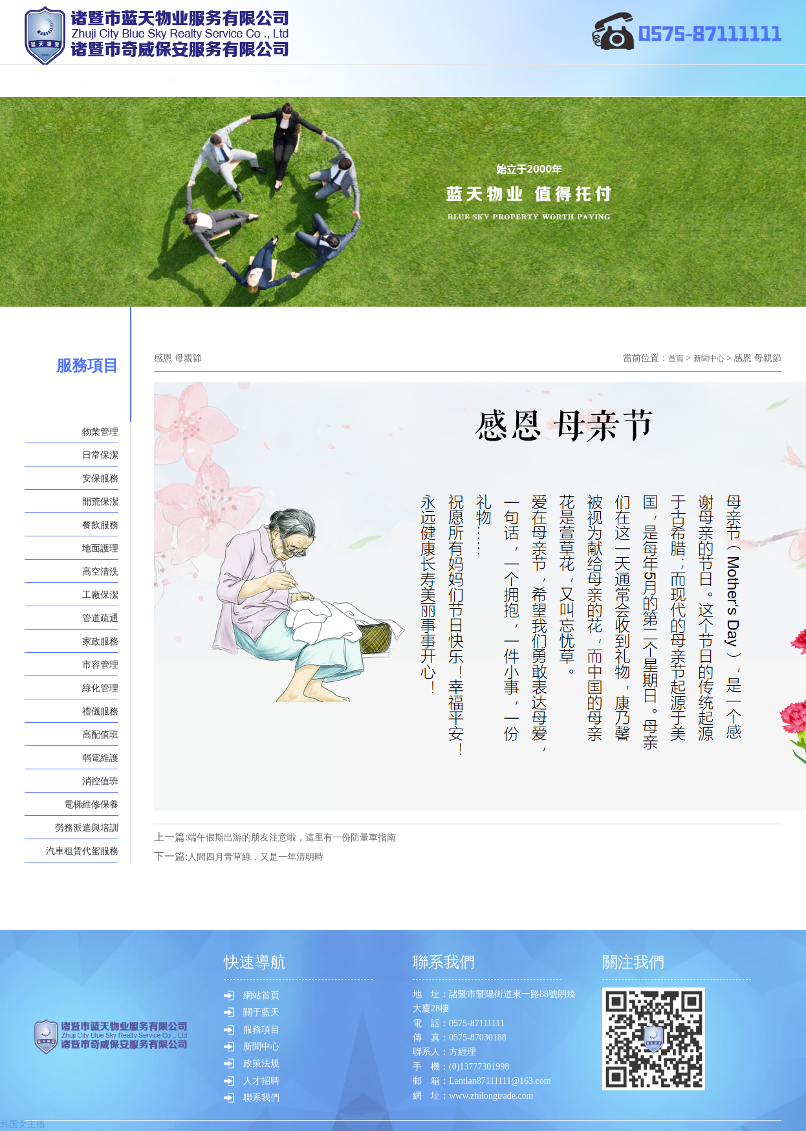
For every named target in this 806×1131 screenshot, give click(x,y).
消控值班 (100, 781)
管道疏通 (100, 618)
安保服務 (100, 478)
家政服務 (100, 641)
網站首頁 (261, 1066)
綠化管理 (100, 688)
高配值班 (100, 735)
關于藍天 (187, 80)
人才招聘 (619, 80)
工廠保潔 (100, 595)
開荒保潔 (100, 502)
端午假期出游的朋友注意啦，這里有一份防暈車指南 (307, 836)
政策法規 (511, 80)
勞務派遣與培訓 (86, 828)
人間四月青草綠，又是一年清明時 (265, 855)
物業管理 (100, 432)
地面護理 (100, 548)
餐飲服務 (100, 525)
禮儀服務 (100, 711)
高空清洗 (100, 571)
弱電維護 (100, 758)
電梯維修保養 (91, 804)
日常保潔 (100, 455)
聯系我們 (727, 80)
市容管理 (100, 665)
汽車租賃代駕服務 (82, 851)
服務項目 (295, 80)
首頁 (79, 80)
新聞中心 (403, 80)
